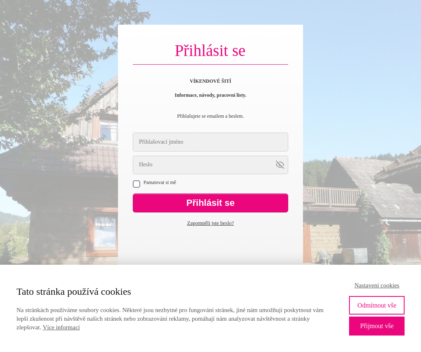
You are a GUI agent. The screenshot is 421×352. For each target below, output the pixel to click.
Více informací (61, 327)
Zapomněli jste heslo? (210, 223)
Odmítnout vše (376, 305)
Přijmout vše (376, 325)
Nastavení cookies (377, 285)
